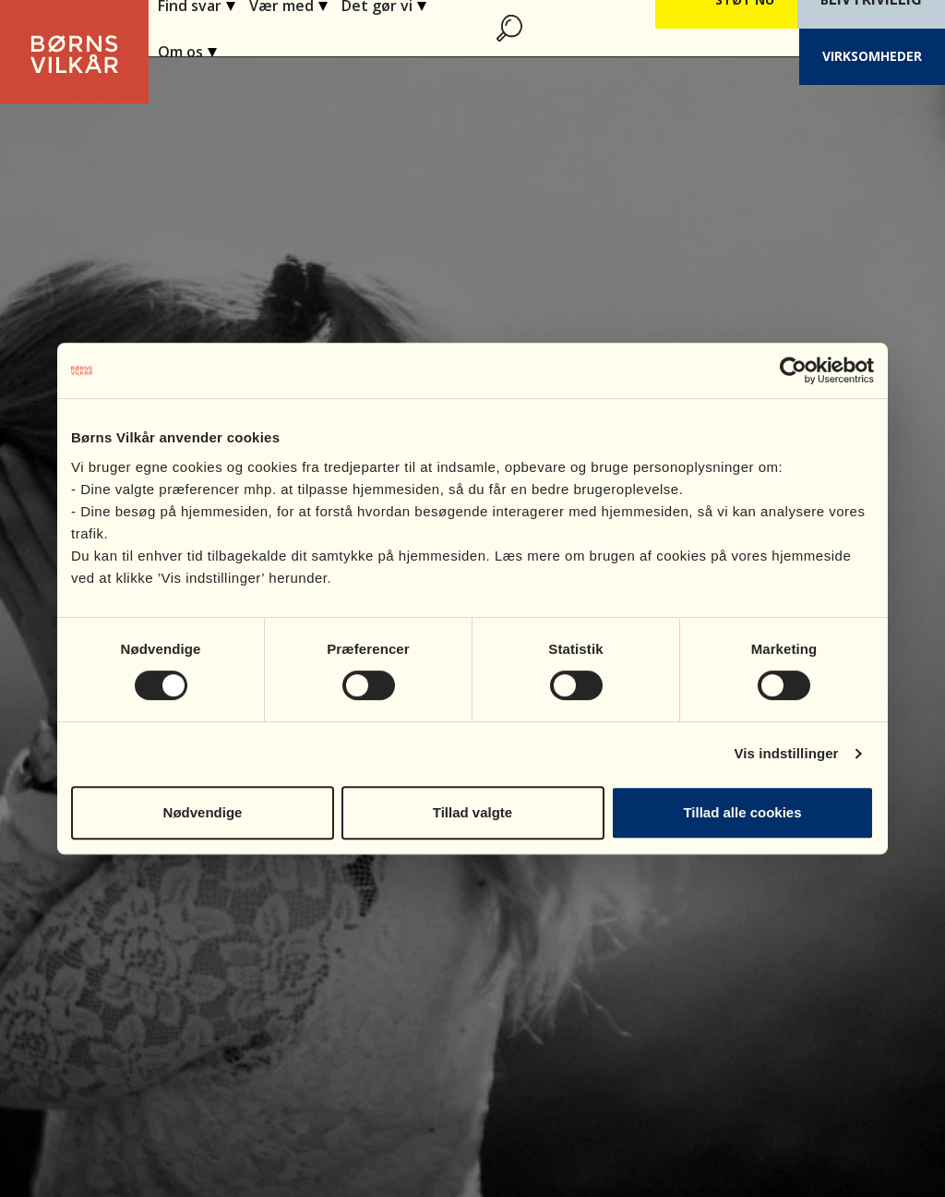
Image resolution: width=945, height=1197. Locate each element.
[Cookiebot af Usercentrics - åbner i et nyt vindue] (793, 370)
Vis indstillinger (786, 753)
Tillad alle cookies (742, 812)
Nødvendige (203, 812)
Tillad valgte (472, 812)
